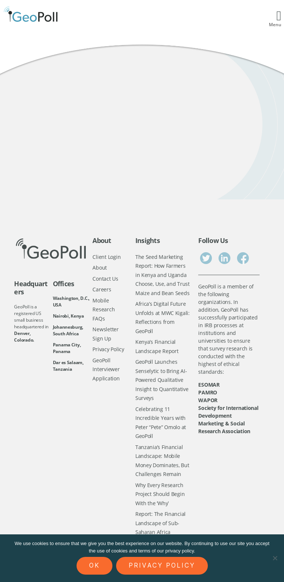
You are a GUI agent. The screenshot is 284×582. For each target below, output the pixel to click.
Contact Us (105, 278)
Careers (101, 289)
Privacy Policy (108, 349)
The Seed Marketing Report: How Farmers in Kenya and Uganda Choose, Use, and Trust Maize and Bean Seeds (162, 275)
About (99, 267)
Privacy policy (162, 565)
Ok (94, 565)
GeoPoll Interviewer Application (105, 369)
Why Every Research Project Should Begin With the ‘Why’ (160, 494)
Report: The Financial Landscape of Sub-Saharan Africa (160, 522)
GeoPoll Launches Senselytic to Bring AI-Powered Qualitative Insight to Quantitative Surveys (162, 379)
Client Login (106, 256)
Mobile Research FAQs (103, 309)
